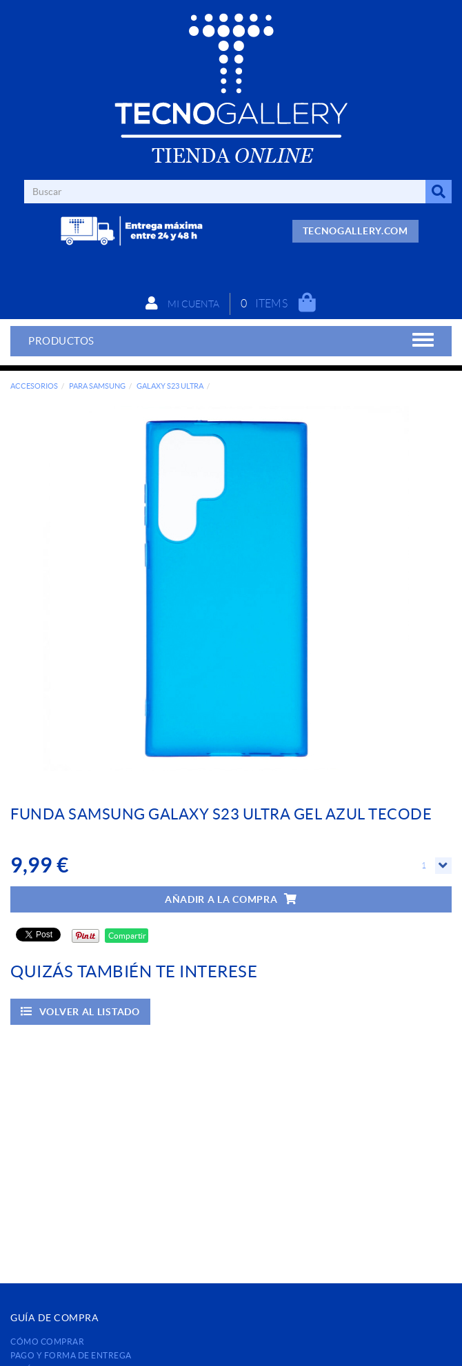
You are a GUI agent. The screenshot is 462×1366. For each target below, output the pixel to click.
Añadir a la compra (231, 899)
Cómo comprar (47, 1341)
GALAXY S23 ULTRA (170, 386)
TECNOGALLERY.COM (355, 230)
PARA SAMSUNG (97, 386)
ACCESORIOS (34, 386)
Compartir (126, 935)
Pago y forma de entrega (71, 1355)
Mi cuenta (182, 303)
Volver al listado (80, 1011)
